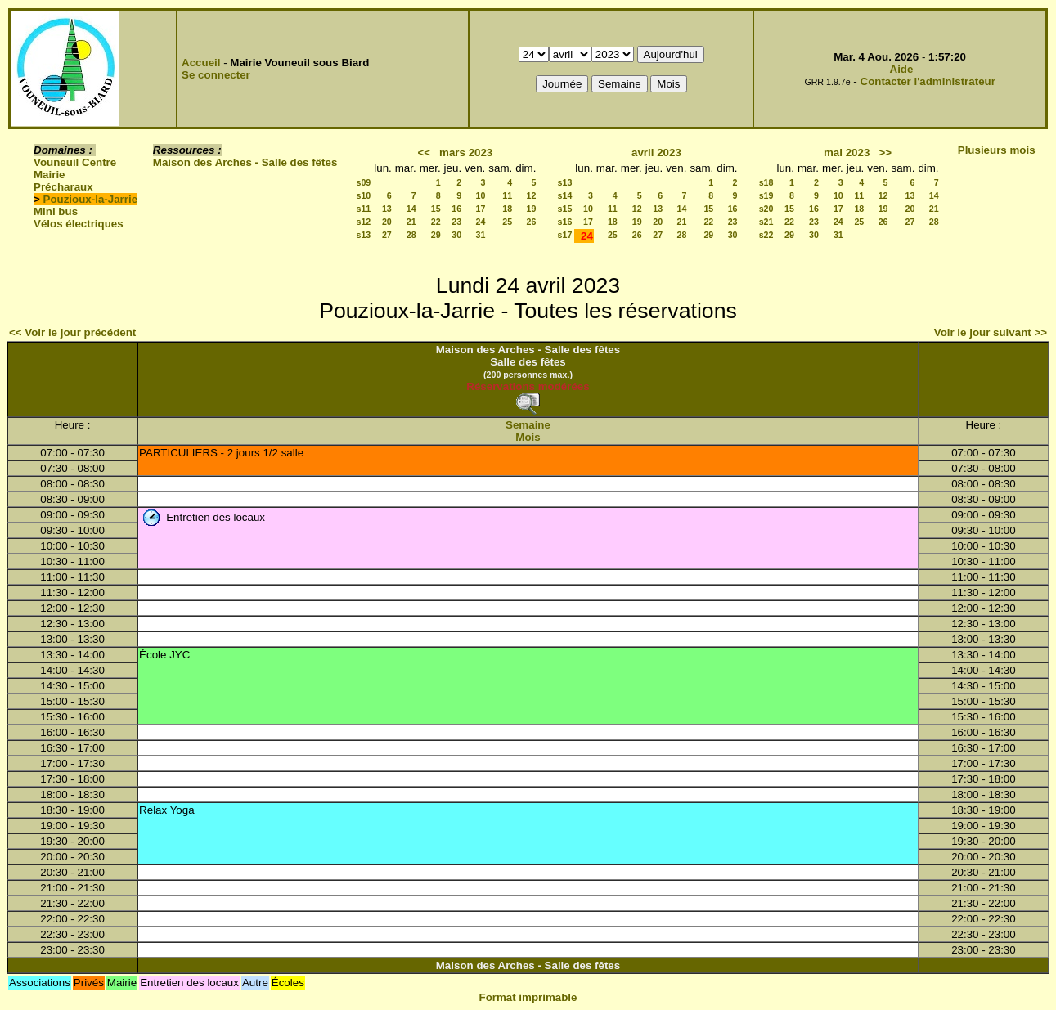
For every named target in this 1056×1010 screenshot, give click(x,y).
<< (423, 152)
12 (532, 195)
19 (532, 208)
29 (436, 235)
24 (480, 222)
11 (507, 195)
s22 (766, 235)
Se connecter (216, 75)
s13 (363, 235)
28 (411, 235)
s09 (363, 182)
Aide (902, 69)
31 (480, 235)
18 (507, 208)
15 (436, 208)
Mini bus (56, 211)
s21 (766, 222)
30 (456, 235)
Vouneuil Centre (75, 162)
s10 (363, 195)
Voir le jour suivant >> (990, 332)
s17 (565, 235)
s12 (363, 222)
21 (411, 222)
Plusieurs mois (997, 150)
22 (436, 222)
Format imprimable (528, 997)
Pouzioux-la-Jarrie (90, 199)
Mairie (49, 174)
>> (885, 152)
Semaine (528, 425)
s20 (766, 208)
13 (387, 208)
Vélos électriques (79, 224)
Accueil (201, 62)
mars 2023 (465, 152)
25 (507, 222)
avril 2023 (656, 152)
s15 (565, 208)
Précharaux (63, 187)
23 (456, 222)
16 (456, 208)
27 (387, 235)
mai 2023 (847, 152)
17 (480, 208)
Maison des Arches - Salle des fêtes (245, 162)
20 (387, 222)
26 (532, 222)
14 (411, 208)
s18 (766, 182)
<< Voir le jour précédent (72, 332)
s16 (565, 222)
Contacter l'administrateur (928, 81)
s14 (565, 195)
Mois (527, 437)
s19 (766, 195)
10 (480, 195)
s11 (363, 208)
